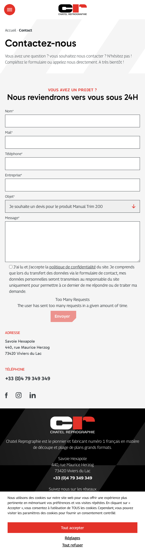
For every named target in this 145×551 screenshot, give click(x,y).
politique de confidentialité (72, 267)
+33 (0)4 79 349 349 (27, 378)
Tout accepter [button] (72, 527)
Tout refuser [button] (72, 545)
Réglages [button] (72, 537)
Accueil (11, 30)
